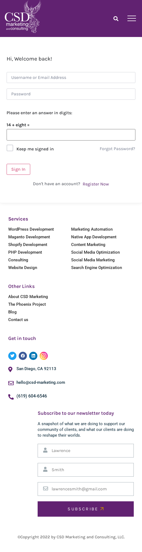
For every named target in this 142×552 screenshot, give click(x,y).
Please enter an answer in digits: (39, 113)
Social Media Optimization (95, 252)
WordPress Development (31, 229)
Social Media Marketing (93, 260)
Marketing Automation (92, 229)
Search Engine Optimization (96, 267)
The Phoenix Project (27, 304)
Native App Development (93, 236)
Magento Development (29, 236)
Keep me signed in (35, 148)
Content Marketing (88, 244)
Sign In (18, 169)
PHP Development (25, 252)
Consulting (18, 260)
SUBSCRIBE (86, 508)
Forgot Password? (117, 148)
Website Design (22, 267)
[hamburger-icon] (132, 18)
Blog (12, 312)
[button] (116, 18)
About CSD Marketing (28, 296)
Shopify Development (27, 244)
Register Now (96, 184)
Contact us (18, 319)
